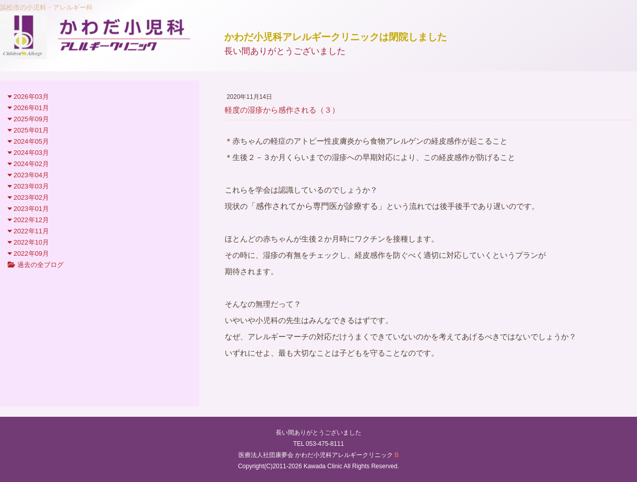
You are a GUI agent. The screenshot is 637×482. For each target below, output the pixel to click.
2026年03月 (28, 96)
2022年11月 (28, 231)
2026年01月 (28, 108)
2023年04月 (28, 175)
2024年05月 (28, 141)
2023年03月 (28, 186)
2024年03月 (28, 152)
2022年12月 (28, 220)
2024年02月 (28, 164)
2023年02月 (28, 197)
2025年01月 (28, 130)
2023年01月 (28, 208)
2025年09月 (28, 119)
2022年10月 (28, 242)
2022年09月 (28, 253)
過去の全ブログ (36, 265)
